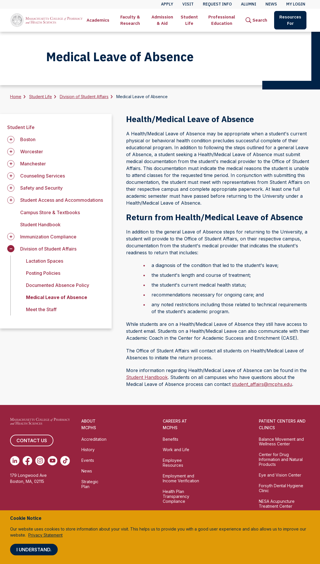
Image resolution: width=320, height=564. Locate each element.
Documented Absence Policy (57, 285)
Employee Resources (173, 463)
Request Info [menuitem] (217, 4)
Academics (98, 20)
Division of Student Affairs (84, 96)
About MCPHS (88, 424)
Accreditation (93, 439)
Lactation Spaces (44, 261)
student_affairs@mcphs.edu (262, 384)
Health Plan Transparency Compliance (176, 496)
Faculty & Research (130, 20)
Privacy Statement (45, 535)
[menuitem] (98, 20)
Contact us (31, 440)
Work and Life (176, 449)
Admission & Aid (162, 20)
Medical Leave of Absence (56, 297)
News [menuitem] (271, 4)
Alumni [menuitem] (248, 4)
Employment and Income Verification (181, 478)
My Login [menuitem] (295, 4)
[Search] (256, 20)
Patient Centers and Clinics (282, 424)
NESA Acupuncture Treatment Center (277, 504)
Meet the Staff (41, 309)
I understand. (33, 549)
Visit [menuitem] (188, 4)
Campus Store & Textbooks (50, 212)
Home (15, 96)
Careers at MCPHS (175, 424)
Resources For (290, 20)
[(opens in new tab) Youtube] (52, 460)
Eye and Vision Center (280, 475)
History (88, 449)
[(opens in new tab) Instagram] (40, 460)
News (86, 470)
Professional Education (221, 20)
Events (87, 460)
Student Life (189, 20)
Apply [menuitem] (167, 4)
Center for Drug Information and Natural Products (281, 459)
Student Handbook (40, 224)
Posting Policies (43, 273)
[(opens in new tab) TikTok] (65, 460)
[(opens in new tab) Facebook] (27, 460)
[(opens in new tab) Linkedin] (15, 460)
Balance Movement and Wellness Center (281, 442)
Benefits (170, 439)
